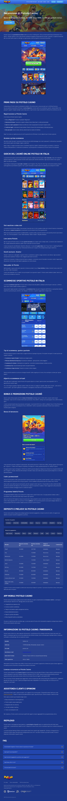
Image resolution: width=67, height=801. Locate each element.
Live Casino (40, 1)
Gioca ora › (9, 22)
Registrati (59, 1)
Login (48, 1)
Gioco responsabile (14, 782)
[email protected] (27, 652)
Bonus (44, 1)
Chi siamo (6, 782)
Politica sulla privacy (24, 782)
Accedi (53, 1)
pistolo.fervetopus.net (31, 1)
